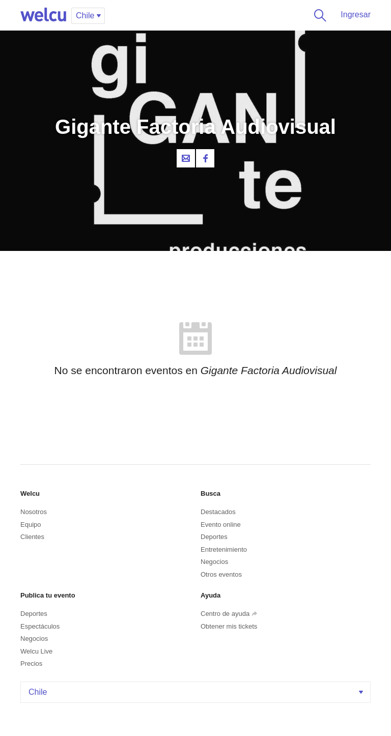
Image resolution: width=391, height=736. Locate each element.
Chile (197, 692)
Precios (31, 663)
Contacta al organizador (186, 158)
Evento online (221, 524)
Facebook (205, 158)
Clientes (32, 537)
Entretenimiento (224, 549)
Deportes (214, 537)
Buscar (318, 15)
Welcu (43, 15)
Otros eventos (221, 574)
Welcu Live (36, 651)
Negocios (214, 561)
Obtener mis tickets (229, 626)
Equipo (30, 524)
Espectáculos (40, 626)
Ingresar (356, 14)
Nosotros (33, 512)
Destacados (218, 512)
